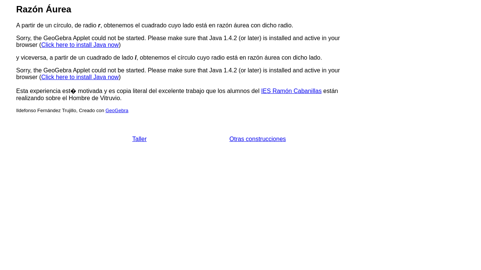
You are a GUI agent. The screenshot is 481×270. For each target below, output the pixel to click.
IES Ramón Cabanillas (291, 91)
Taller (139, 139)
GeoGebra (117, 110)
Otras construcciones (258, 139)
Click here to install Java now (80, 45)
